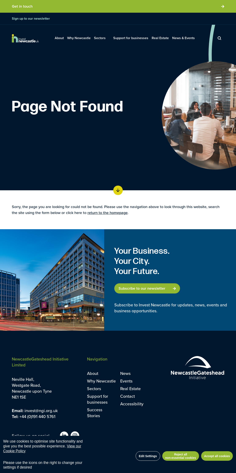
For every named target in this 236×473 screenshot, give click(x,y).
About (92, 373)
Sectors (94, 388)
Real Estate (130, 388)
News (125, 373)
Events (126, 381)
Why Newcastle (101, 381)
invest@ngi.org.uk (41, 410)
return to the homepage (107, 212)
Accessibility (131, 404)
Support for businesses (97, 399)
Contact (127, 396)
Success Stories (94, 413)
